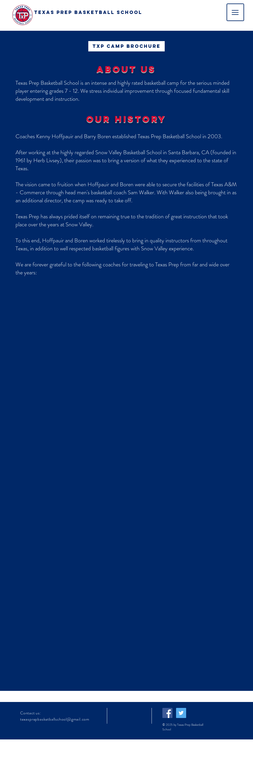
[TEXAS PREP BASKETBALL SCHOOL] (88, 12)
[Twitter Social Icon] (181, 713)
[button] (235, 12)
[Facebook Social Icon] (167, 713)
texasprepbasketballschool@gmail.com (54, 719)
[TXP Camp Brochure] (126, 46)
